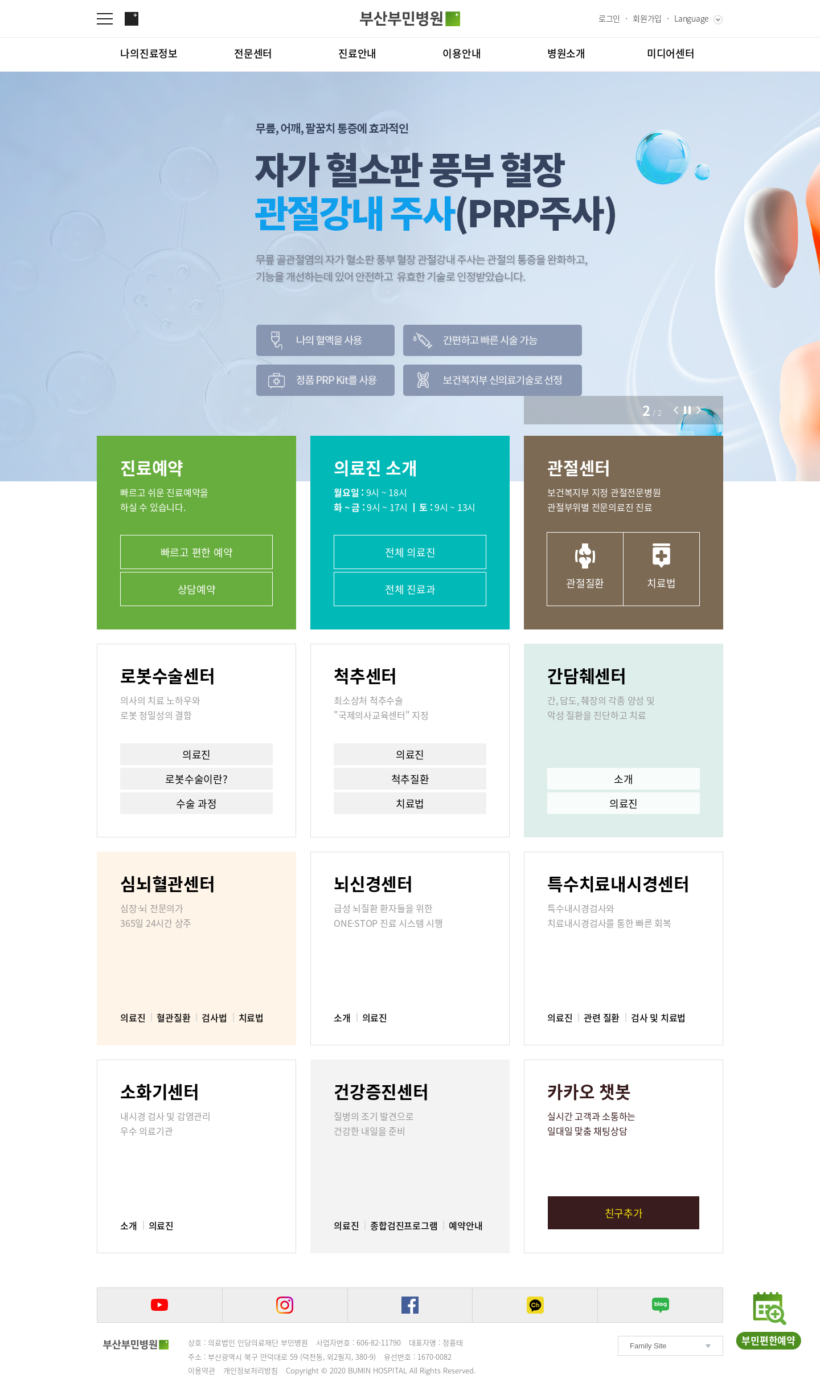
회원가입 (647, 18)
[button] (676, 410)
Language (691, 18)
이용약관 (201, 1370)
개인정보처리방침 (250, 1370)
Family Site (648, 1346)
